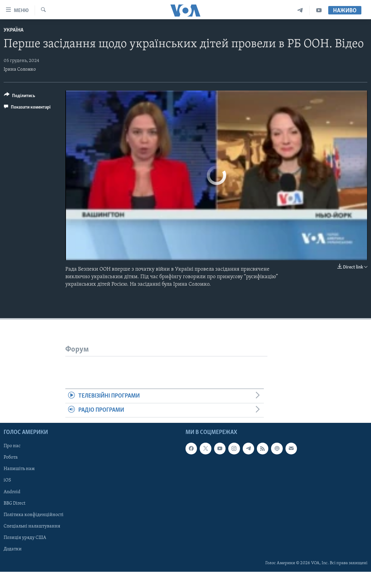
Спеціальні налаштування (32, 526)
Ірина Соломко (20, 69)
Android (12, 492)
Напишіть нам (19, 469)
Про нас (12, 446)
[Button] (19, 97)
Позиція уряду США (25, 537)
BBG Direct (14, 503)
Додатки (13, 549)
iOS (7, 480)
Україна (13, 30)
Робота (11, 457)
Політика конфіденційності (34, 514)
